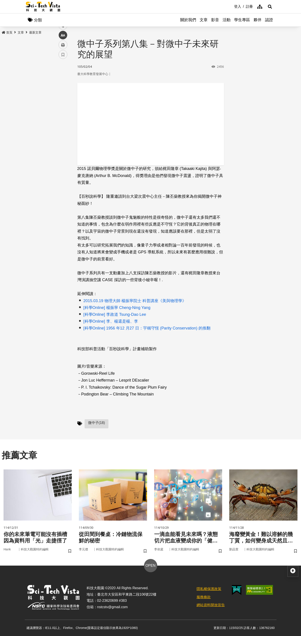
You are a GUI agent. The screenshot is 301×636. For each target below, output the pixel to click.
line (61, 104)
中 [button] (63, 113)
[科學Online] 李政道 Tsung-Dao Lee (114, 314)
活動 (227, 20)
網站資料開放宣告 (211, 605)
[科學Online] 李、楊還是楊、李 (110, 321)
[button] (269, 6)
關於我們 (188, 20)
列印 (63, 123)
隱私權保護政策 (209, 589)
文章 (204, 20)
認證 (269, 20)
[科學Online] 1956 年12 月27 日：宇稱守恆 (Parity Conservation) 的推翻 (146, 328)
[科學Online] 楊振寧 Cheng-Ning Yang (116, 307)
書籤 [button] (63, 132)
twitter (63, 94)
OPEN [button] (150, 565)
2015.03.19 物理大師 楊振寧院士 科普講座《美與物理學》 (134, 301)
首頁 (7, 32)
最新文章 (35, 32)
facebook (63, 84)
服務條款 (204, 597)
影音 (215, 20)
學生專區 (242, 20)
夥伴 (257, 20)
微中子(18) (96, 423)
